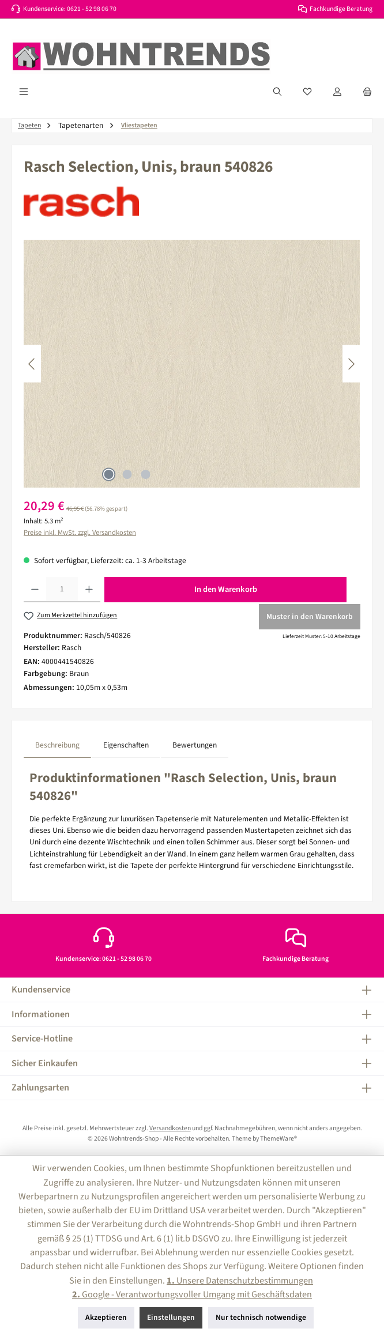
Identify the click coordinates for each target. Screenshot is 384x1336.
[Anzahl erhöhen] (89, 589)
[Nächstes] (351, 364)
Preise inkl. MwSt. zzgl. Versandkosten (80, 532)
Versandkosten (170, 1128)
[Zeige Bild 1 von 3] (108, 474)
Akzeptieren (106, 1317)
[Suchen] (277, 92)
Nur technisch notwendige (261, 1317)
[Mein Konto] (337, 92)
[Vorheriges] (32, 364)
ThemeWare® (278, 1138)
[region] (192, 364)
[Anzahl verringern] (35, 589)
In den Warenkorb (225, 589)
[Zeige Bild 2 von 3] (126, 474)
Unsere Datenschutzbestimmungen (240, 1280)
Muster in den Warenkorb (309, 616)
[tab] (57, 745)
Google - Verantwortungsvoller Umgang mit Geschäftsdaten (192, 1294)
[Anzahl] (62, 589)
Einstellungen (171, 1317)
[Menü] (24, 92)
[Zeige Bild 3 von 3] (145, 474)
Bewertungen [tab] (194, 744)
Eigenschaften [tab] (126, 744)
